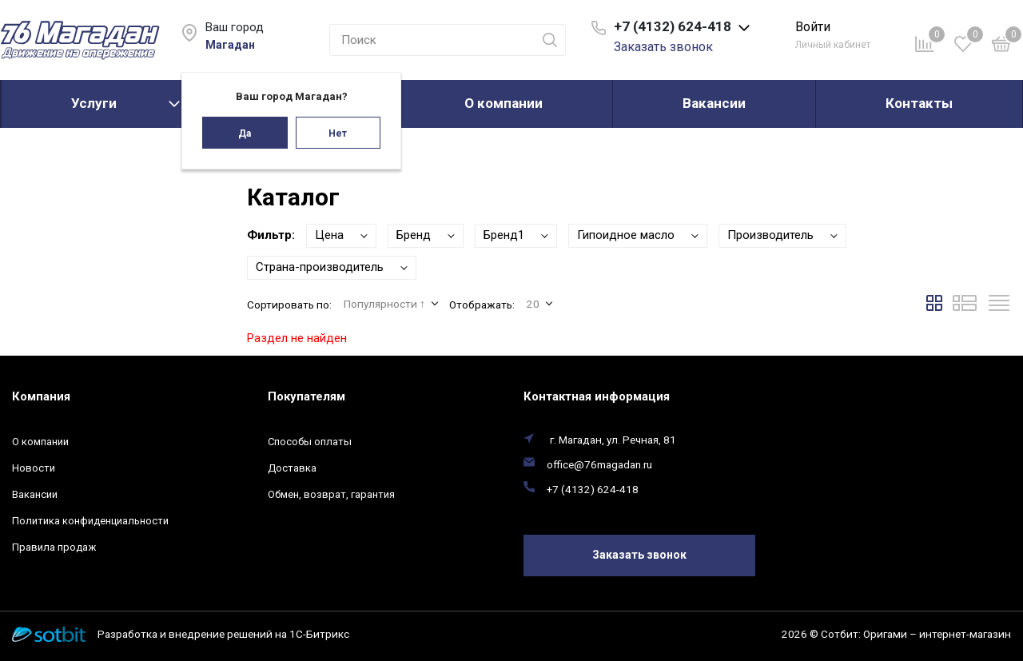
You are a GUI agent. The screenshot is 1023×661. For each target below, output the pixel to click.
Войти (812, 26)
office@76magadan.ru (599, 464)
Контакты (919, 103)
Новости (33, 468)
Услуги (94, 103)
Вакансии (714, 103)
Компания (41, 396)
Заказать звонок (663, 46)
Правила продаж (54, 547)
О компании (503, 103)
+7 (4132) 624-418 (593, 489)
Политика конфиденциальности (90, 521)
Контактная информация (596, 396)
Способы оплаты (310, 442)
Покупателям (306, 396)
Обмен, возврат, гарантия (331, 494)
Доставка (292, 468)
